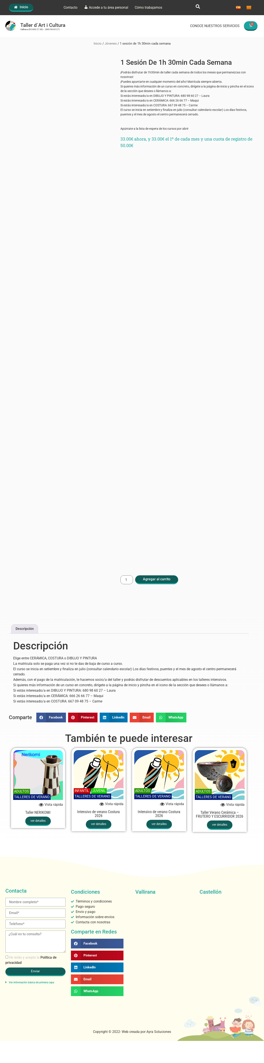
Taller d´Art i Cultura (42, 25)
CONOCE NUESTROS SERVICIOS (215, 26)
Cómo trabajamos (148, 7)
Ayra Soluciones (158, 1031)
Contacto (70, 7)
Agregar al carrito (156, 579)
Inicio (98, 43)
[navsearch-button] (198, 7)
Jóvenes (111, 43)
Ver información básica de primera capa (31, 982)
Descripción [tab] (25, 628)
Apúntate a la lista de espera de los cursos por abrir (154, 128)
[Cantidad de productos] (126, 579)
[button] (51, 717)
